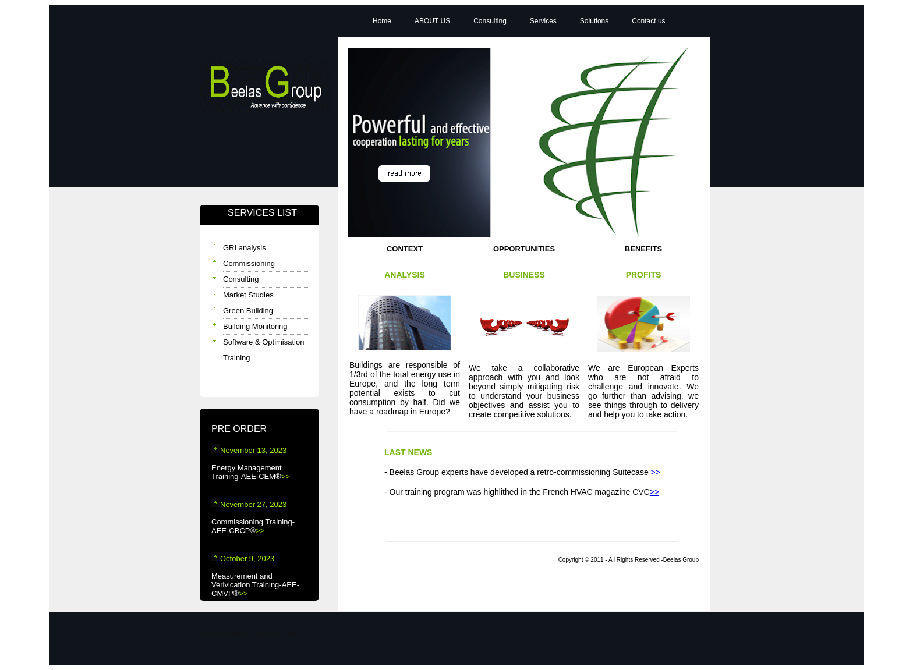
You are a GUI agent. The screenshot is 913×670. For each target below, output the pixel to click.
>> (285, 476)
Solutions (594, 21)
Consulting (241, 279)
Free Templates (260, 633)
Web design (215, 633)
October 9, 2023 (242, 558)
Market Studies (248, 294)
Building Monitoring (255, 326)
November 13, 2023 (248, 450)
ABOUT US (432, 21)
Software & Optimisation (263, 342)
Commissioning (249, 263)
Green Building (248, 310)
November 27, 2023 (248, 504)
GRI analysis (244, 247)
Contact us (648, 21)
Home (382, 21)
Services (543, 21)
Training (236, 357)
